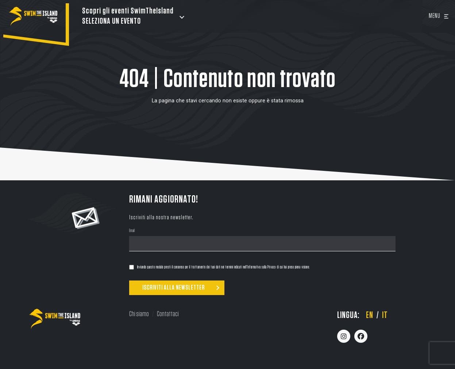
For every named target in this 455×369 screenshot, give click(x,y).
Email (132, 231)
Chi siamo (139, 314)
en (369, 315)
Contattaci (168, 314)
